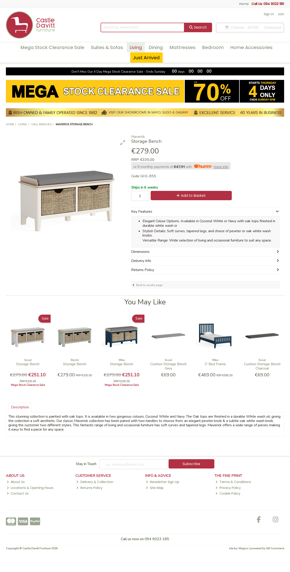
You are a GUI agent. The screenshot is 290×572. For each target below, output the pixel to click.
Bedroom (213, 47)
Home (244, 4)
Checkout (272, 27)
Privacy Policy (228, 488)
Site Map (154, 488)
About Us (16, 482)
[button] (122, 142)
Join (281, 14)
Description (20, 407)
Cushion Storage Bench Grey (168, 366)
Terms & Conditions (233, 482)
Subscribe (191, 463)
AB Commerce (275, 548)
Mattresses (182, 47)
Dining (156, 47)
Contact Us (18, 493)
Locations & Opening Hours (30, 488)
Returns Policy (89, 488)
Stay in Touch (86, 464)
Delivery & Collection (94, 482)
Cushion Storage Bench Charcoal (262, 366)
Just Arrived (146, 57)
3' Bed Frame (215, 364)
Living (136, 47)
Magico (243, 548)
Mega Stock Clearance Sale (52, 47)
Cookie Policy (227, 493)
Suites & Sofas (107, 47)
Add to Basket (190, 195)
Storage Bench (27, 364)
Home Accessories (251, 47)
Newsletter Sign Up (162, 482)
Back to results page (149, 285)
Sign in (269, 14)
